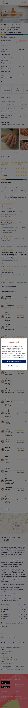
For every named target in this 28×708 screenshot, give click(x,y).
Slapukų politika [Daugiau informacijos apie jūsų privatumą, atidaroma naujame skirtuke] (19, 357)
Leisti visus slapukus (14, 361)
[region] (14, 354)
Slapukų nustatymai (14, 365)
